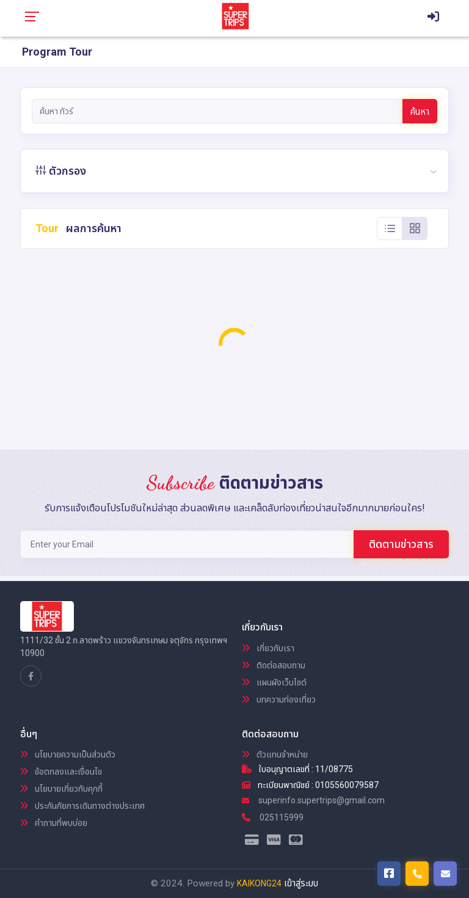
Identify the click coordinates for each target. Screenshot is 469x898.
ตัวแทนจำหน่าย (275, 754)
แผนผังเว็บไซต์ (274, 682)
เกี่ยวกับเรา (268, 648)
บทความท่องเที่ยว (279, 699)
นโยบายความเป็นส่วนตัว (67, 754)
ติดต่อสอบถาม (273, 665)
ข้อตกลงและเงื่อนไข (61, 771)
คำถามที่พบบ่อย (53, 823)
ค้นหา (419, 111)
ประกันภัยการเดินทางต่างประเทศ (82, 806)
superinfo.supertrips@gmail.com (313, 800)
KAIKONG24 (259, 883)
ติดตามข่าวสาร (401, 544)
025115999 (273, 817)
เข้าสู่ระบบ (301, 883)
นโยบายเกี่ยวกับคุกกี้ (61, 789)
